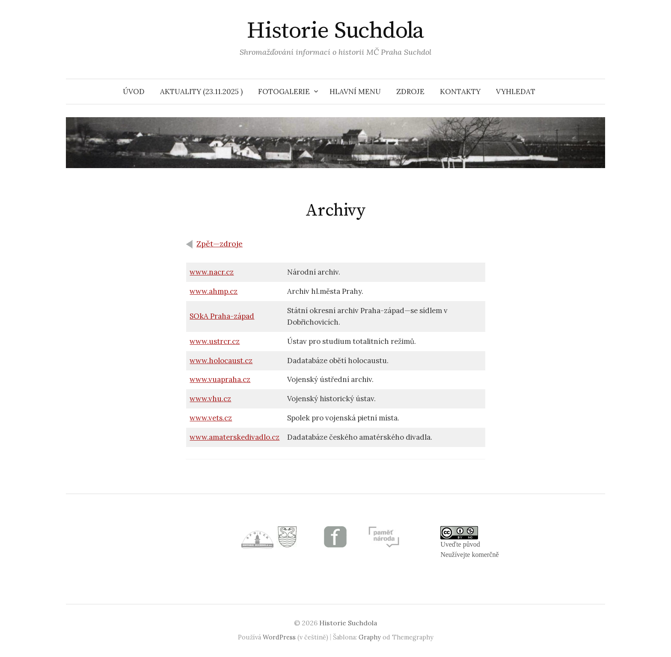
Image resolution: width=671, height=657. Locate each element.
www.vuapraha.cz (220, 379)
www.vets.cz (211, 418)
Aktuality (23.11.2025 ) (201, 91)
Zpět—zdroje (219, 244)
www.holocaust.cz (221, 360)
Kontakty (460, 91)
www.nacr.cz (212, 272)
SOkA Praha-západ (222, 316)
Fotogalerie (284, 91)
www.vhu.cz (210, 398)
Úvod (134, 91)
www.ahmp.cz (214, 291)
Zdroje (410, 91)
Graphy (370, 637)
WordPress (279, 637)
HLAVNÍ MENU (355, 91)
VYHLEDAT (515, 91)
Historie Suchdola (335, 30)
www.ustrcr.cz (215, 341)
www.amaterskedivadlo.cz (234, 437)
